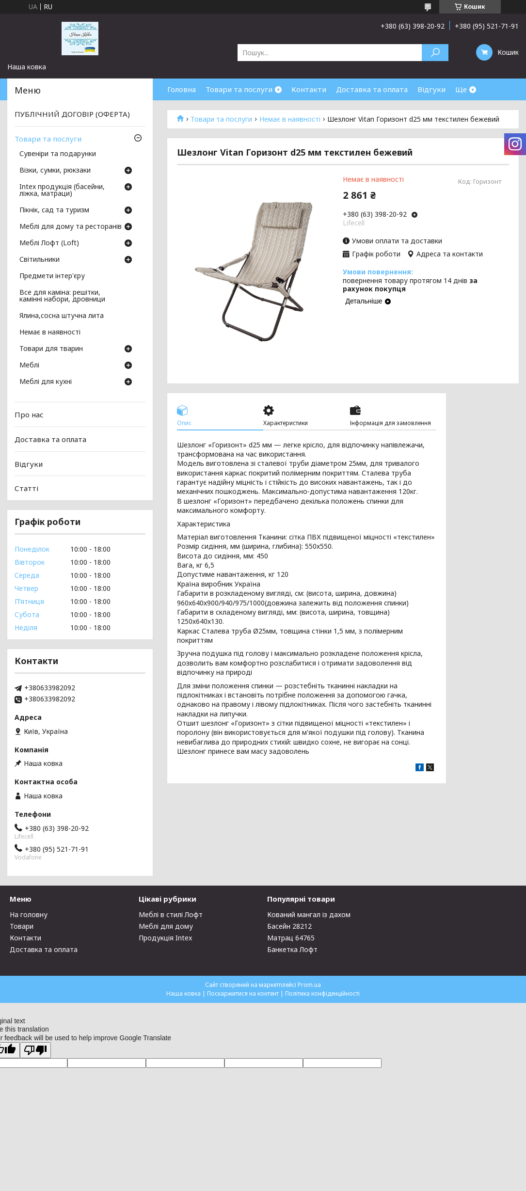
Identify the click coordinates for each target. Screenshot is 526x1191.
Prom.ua (309, 985)
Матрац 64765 (291, 937)
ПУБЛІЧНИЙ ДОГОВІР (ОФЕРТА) (72, 114)
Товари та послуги (239, 89)
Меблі (29, 365)
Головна (181, 89)
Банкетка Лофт (292, 949)
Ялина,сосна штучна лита (61, 316)
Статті (26, 488)
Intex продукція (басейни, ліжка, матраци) (62, 190)
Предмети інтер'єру (52, 276)
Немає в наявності (289, 119)
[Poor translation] (35, 1050)
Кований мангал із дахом (309, 914)
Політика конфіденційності (322, 993)
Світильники (39, 260)
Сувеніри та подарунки (57, 154)
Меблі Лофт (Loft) (49, 243)
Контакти (308, 89)
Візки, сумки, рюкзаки (55, 171)
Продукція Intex (165, 937)
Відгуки (431, 89)
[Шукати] (435, 52)
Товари (21, 926)
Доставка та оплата (372, 89)
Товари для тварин (51, 349)
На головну (29, 914)
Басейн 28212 (289, 926)
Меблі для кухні (45, 382)
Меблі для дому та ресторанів (70, 227)
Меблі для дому (166, 926)
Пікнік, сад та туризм (54, 210)
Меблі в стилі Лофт (171, 914)
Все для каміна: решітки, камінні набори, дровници (62, 296)
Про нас (29, 414)
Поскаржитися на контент (243, 993)
